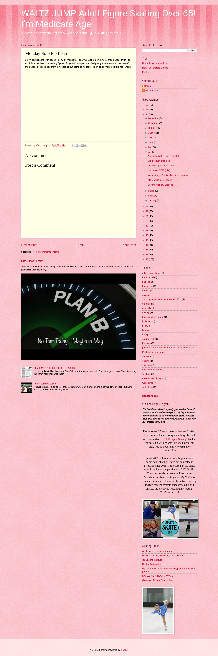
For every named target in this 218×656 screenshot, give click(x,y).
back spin (147, 281)
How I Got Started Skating (155, 67)
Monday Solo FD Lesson (160, 180)
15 (147, 245)
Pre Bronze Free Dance (153, 352)
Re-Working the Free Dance (161, 165)
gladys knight (148, 308)
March (151, 191)
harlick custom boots (153, 317)
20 (147, 221)
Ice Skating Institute (152, 560)
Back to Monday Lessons (160, 184)
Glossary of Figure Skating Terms (158, 580)
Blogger (124, 650)
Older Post (129, 245)
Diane (148, 86)
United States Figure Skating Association (162, 555)
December (153, 118)
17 (147, 235)
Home (79, 245)
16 (147, 240)
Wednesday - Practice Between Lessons (168, 175)
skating (145, 360)
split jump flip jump (151, 369)
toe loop (146, 374)
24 (147, 114)
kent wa (146, 330)
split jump (147, 365)
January (152, 200)
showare (146, 356)
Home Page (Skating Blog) (155, 63)
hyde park (147, 321)
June (151, 142)
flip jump (146, 303)
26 (147, 105)
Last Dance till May (32, 260)
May (150, 147)
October (152, 128)
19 (147, 225)
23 (147, 206)
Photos (146, 72)
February (153, 195)
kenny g (146, 325)
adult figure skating (151, 273)
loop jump (147, 334)
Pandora (146, 343)
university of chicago (152, 378)
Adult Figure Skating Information (158, 551)
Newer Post (29, 245)
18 (147, 230)
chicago (146, 295)
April (150, 152)
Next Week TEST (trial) (159, 170)
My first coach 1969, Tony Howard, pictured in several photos (168, 570)
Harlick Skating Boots (153, 564)
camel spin (147, 290)
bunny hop (147, 286)
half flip (145, 312)
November (153, 123)
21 (147, 216)
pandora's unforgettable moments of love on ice (166, 347)
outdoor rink (148, 339)
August (152, 132)
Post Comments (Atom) (47, 251)
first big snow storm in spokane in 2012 (162, 299)
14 (147, 249)
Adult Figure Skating (175, 439)
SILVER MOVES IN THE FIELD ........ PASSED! (54, 368)
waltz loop (147, 387)
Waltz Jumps (151, 90)
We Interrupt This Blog (159, 160)
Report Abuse (150, 395)
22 (147, 211)
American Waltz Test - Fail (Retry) (164, 156)
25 (147, 109)
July (150, 137)
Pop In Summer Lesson (45, 383)
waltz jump (147, 382)
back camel (148, 277)
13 (147, 254)
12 (147, 259)
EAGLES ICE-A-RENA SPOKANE (157, 575)
